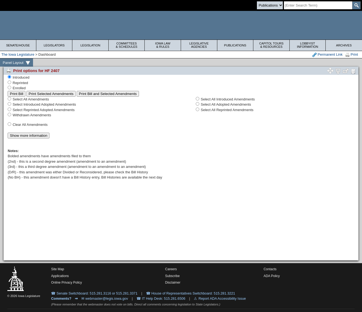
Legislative (199, 45)
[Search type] (270, 5)
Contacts (269, 269)
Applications (60, 276)
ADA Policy (271, 276)
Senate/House (18, 45)
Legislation (90, 45)
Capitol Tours (271, 45)
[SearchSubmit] (356, 5)
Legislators (54, 45)
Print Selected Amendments (51, 94)
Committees (127, 45)
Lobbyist (308, 45)
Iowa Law (163, 45)
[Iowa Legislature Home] (181, 25)
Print (351, 54)
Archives (344, 45)
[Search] (318, 5)
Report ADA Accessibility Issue (222, 298)
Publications (235, 45)
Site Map (57, 269)
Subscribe (172, 276)
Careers (171, 269)
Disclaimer (172, 282)
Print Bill (16, 94)
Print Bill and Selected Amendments (108, 94)
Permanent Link (327, 54)
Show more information (28, 135)
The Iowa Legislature (17, 54)
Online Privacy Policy (66, 282)
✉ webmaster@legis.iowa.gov (104, 298)
